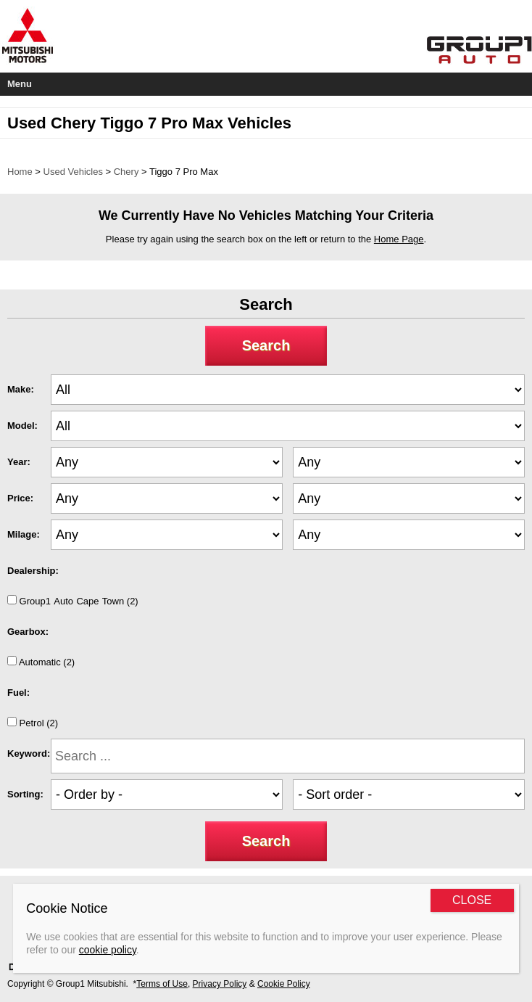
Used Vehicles (73, 171)
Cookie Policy (283, 984)
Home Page (399, 239)
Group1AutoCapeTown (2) (72, 601)
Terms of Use (162, 984)
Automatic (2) (41, 662)
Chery (126, 171)
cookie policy (107, 950)
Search (266, 345)
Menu (19, 83)
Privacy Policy (220, 984)
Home (20, 171)
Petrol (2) (32, 722)
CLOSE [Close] (471, 900)
